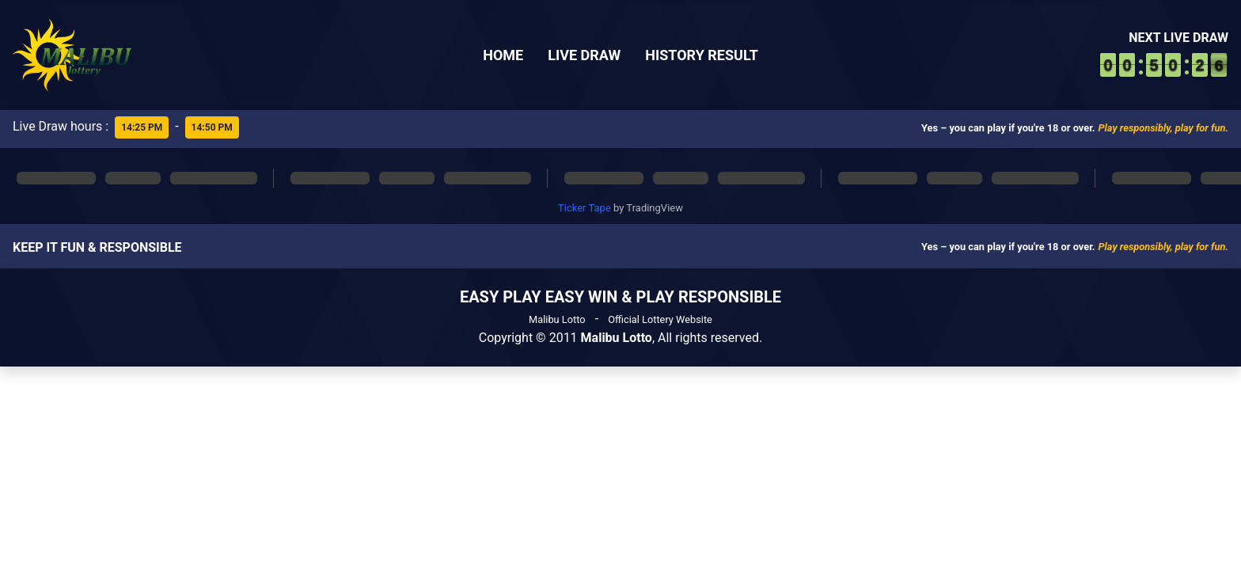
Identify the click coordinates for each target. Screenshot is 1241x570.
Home (503, 55)
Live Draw (584, 55)
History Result (701, 55)
